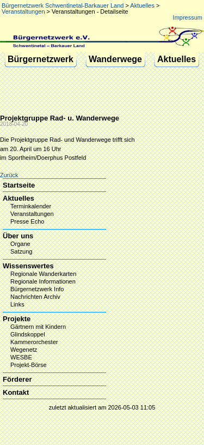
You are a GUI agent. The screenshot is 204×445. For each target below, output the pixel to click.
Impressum (187, 17)
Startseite (19, 185)
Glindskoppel (27, 334)
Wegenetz (23, 349)
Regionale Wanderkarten (43, 273)
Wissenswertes (28, 266)
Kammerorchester (34, 342)
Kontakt (16, 392)
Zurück (9, 175)
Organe (20, 243)
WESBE (21, 357)
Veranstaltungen (23, 11)
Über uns (18, 236)
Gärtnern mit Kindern (38, 326)
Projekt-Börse (28, 365)
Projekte (16, 319)
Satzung (21, 251)
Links (17, 304)
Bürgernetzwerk (40, 59)
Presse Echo (27, 221)
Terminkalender (30, 206)
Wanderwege (115, 59)
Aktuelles (142, 5)
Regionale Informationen (43, 281)
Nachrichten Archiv (35, 296)
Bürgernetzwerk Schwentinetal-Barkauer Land (62, 5)
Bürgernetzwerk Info (37, 289)
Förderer (17, 379)
